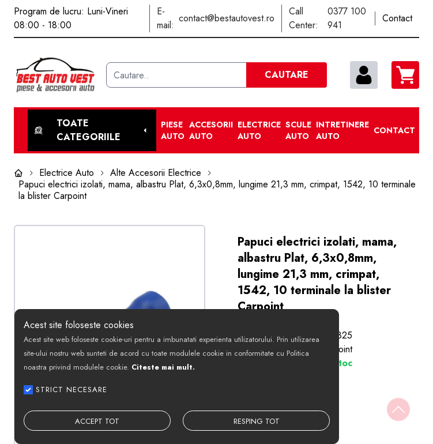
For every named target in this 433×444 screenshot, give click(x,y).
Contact (394, 130)
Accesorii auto (211, 130)
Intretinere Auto (342, 130)
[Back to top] (398, 409)
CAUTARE (286, 74)
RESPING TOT (257, 421)
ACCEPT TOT (97, 421)
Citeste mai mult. (163, 367)
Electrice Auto (259, 130)
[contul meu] (364, 75)
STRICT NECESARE (71, 389)
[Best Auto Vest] (55, 75)
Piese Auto (173, 130)
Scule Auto (298, 130)
